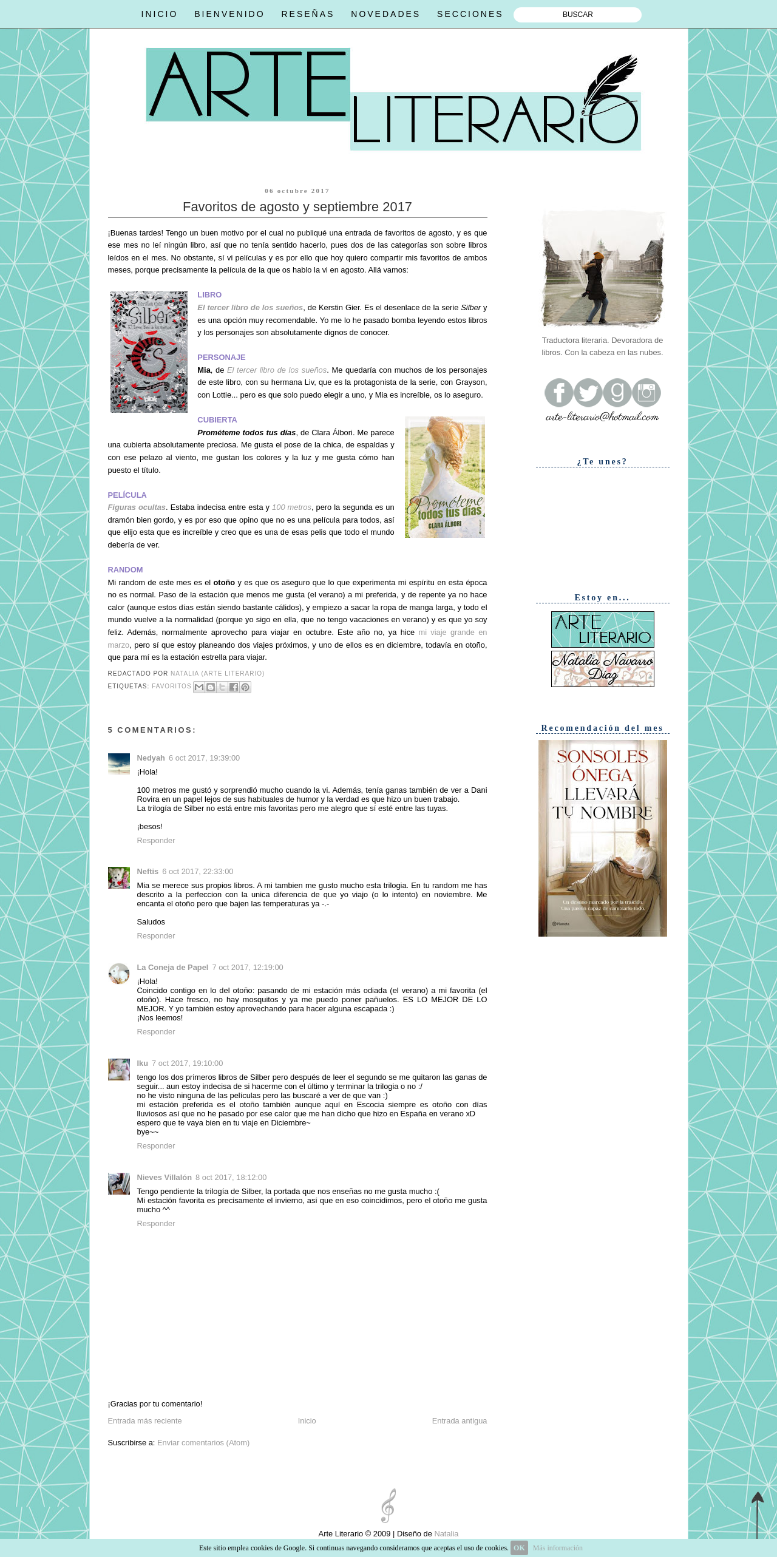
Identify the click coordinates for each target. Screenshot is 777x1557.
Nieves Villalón (164, 1177)
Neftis (148, 871)
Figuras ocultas (137, 507)
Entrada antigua (459, 1420)
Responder (156, 840)
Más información (558, 1548)
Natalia (445, 1533)
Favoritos (171, 687)
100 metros (291, 507)
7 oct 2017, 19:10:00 (187, 1063)
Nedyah (151, 757)
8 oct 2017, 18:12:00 (230, 1177)
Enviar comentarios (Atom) (203, 1442)
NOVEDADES (386, 14)
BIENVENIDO (229, 14)
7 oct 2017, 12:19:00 (247, 967)
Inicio (307, 1420)
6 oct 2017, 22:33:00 (197, 871)
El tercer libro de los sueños (250, 307)
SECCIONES (470, 14)
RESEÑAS (307, 14)
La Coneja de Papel (173, 967)
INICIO (159, 14)
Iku (143, 1063)
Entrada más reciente (145, 1420)
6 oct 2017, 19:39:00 (204, 757)
